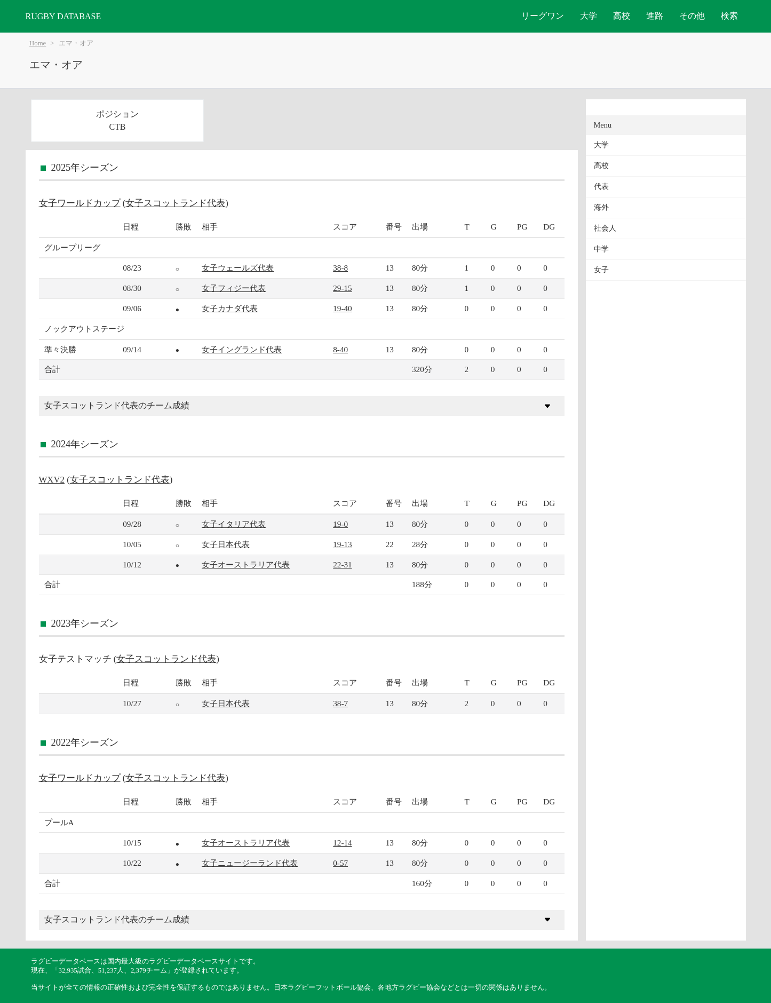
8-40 (340, 349)
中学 (601, 249)
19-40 (342, 308)
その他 (692, 15)
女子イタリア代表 (234, 523)
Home (37, 43)
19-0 (340, 523)
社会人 (605, 228)
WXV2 (52, 480)
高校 (621, 15)
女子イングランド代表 (242, 349)
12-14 (342, 842)
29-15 (342, 288)
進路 (654, 15)
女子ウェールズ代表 (238, 267)
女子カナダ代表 (230, 308)
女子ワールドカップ (80, 203)
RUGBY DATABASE (63, 16)
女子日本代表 (226, 544)
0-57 (340, 862)
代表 (601, 187)
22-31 (342, 564)
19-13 (342, 544)
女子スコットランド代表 (175, 203)
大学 (588, 15)
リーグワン (542, 15)
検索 (729, 15)
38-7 (340, 703)
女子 (601, 270)
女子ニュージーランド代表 (250, 862)
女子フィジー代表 (234, 288)
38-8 (340, 267)
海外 (601, 207)
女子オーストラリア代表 (246, 564)
